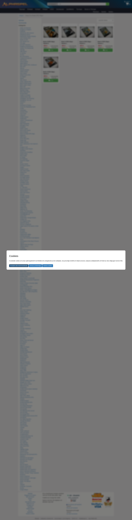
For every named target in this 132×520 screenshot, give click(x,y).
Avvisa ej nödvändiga (35, 265)
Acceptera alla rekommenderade (18, 265)
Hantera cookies (47, 265)
